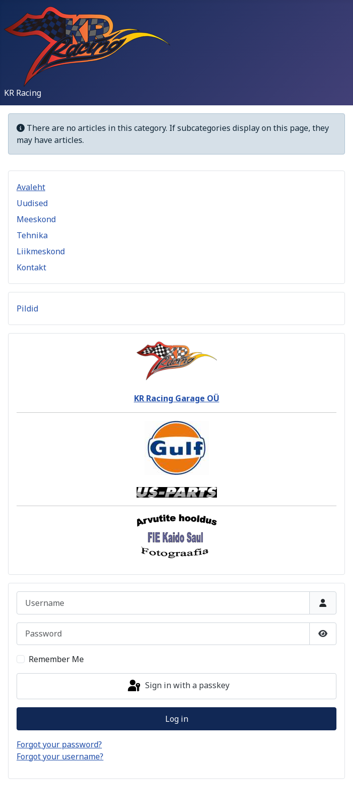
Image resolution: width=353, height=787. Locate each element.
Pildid (27, 308)
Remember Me (56, 659)
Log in (176, 718)
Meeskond (36, 219)
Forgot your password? (59, 744)
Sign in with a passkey (177, 686)
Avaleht (31, 187)
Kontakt (31, 267)
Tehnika (32, 235)
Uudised (32, 203)
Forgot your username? (60, 756)
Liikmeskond (41, 251)
